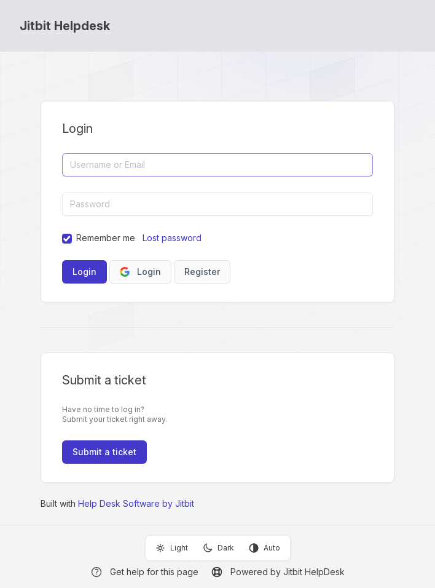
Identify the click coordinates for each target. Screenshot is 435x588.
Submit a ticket (104, 452)
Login (140, 271)
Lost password (172, 237)
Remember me (105, 237)
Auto (264, 548)
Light (171, 548)
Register (202, 271)
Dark (218, 548)
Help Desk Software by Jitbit (136, 503)
